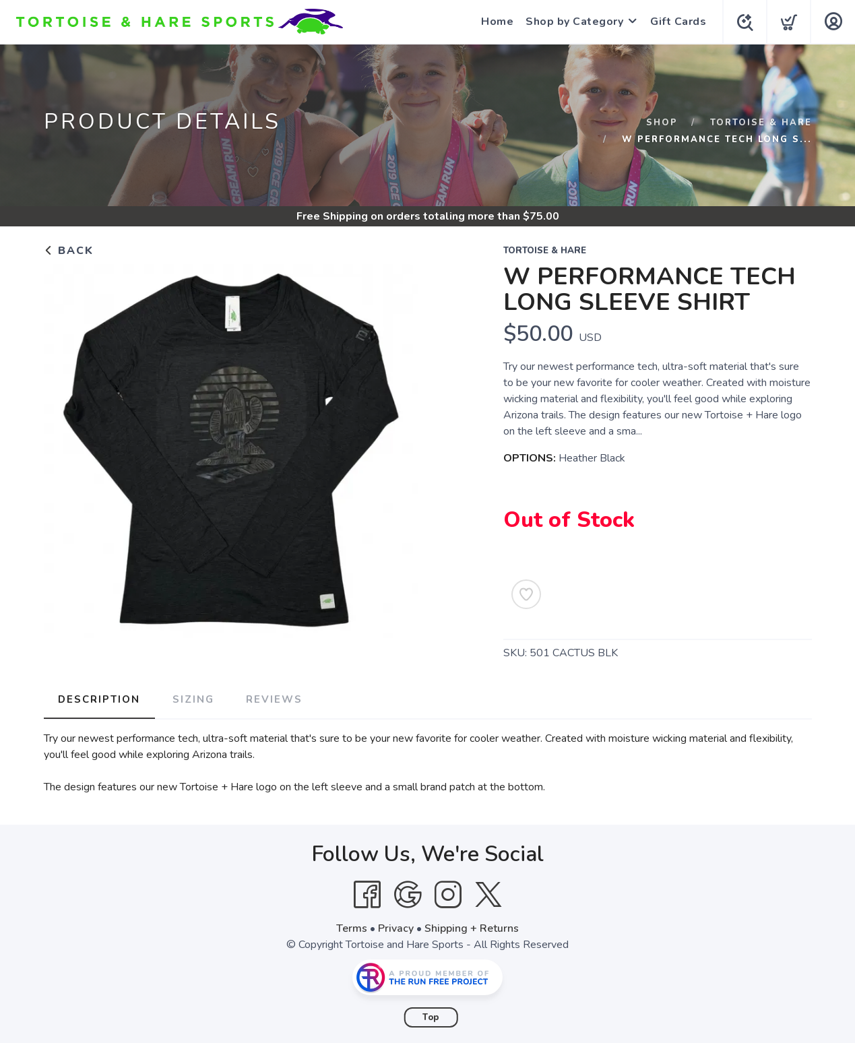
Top (430, 1017)
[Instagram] (448, 894)
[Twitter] (488, 894)
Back (69, 250)
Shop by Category (572, 21)
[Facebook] (367, 894)
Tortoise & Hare (761, 123)
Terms (351, 927)
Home (494, 21)
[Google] (407, 894)
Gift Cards (675, 21)
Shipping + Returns (471, 927)
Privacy (396, 927)
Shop (662, 123)
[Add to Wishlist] (526, 594)
